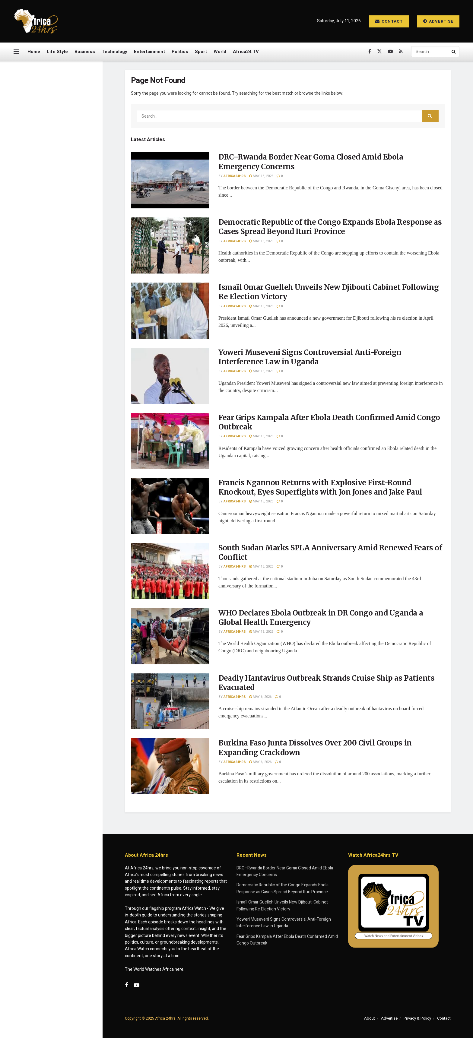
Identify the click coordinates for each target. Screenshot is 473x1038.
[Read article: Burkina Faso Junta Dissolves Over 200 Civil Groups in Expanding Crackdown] (170, 766)
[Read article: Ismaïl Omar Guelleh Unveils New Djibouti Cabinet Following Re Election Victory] (170, 311)
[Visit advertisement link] (51, 291)
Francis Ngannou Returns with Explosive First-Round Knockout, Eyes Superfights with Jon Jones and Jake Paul (64, 397)
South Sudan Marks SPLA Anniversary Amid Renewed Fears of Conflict (61, 433)
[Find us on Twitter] (379, 51)
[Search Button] (454, 51)
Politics (180, 51)
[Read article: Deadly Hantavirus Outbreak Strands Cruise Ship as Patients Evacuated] (170, 701)
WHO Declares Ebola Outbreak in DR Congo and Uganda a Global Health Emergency (64, 467)
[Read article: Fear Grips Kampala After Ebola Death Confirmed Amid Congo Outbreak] (170, 441)
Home (33, 51)
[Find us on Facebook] (369, 51)
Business (85, 51)
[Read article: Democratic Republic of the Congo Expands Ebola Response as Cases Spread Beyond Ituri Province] (170, 245)
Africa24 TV (246, 51)
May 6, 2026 (260, 696)
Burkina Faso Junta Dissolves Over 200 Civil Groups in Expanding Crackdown (62, 535)
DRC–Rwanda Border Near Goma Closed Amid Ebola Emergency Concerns (49, 101)
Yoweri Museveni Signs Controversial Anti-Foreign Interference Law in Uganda (61, 214)
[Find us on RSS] (401, 51)
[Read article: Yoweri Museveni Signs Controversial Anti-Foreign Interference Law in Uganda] (170, 376)
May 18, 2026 (261, 176)
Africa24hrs (235, 176)
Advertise (438, 21)
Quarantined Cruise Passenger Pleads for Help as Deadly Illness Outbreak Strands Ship (64, 604)
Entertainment (149, 51)
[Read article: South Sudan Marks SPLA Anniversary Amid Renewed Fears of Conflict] (170, 571)
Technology (114, 51)
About (369, 1018)
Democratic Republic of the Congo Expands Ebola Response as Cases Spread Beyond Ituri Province (60, 144)
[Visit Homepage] (36, 21)
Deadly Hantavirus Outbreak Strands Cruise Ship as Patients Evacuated (64, 501)
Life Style (57, 51)
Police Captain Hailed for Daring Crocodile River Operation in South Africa (58, 570)
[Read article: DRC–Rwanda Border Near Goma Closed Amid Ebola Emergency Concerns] (170, 180)
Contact (389, 21)
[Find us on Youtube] (390, 51)
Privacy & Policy (417, 1018)
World (220, 51)
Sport (201, 51)
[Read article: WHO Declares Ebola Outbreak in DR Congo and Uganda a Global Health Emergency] (170, 636)
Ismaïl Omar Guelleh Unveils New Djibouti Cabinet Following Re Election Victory (62, 180)
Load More (51, 635)
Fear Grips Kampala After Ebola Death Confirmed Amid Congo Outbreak (64, 360)
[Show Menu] (16, 51)
